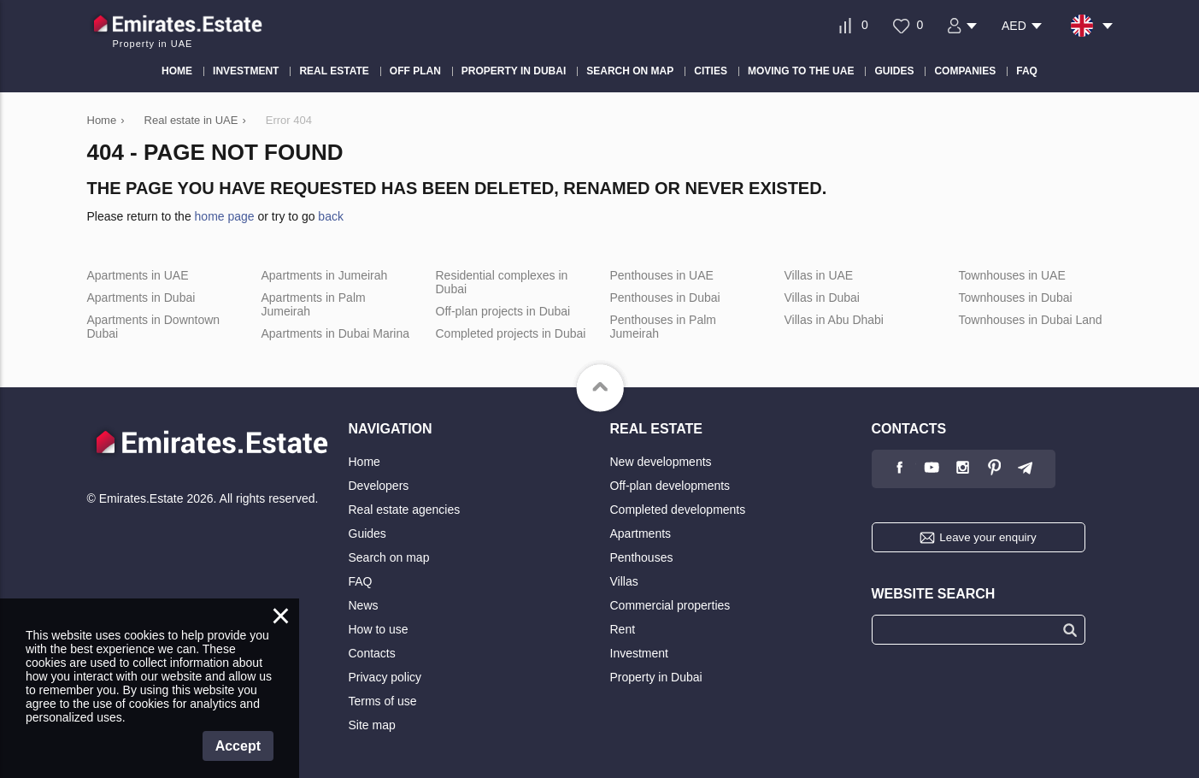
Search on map (389, 557)
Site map (372, 725)
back (331, 216)
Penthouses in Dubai (665, 297)
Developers (379, 485)
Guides (367, 533)
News (364, 605)
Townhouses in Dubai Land (1030, 320)
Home (364, 462)
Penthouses (641, 557)
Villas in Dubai (822, 297)
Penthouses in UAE (662, 275)
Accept (238, 746)
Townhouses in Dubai (1016, 297)
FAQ (361, 581)
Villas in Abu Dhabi (834, 320)
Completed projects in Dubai (511, 333)
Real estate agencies (405, 509)
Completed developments (678, 509)
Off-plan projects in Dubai (503, 311)
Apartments (641, 533)
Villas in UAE (819, 275)
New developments (661, 462)
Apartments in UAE (138, 275)
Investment (639, 653)
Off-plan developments (670, 485)
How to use (378, 629)
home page (225, 216)
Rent (623, 629)
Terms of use (383, 701)
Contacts (372, 653)
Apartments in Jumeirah (325, 275)
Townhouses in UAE (1012, 275)
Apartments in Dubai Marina (336, 333)
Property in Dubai (656, 677)
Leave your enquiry (987, 537)
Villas (624, 581)
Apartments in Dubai (141, 297)
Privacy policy (385, 677)
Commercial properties (670, 605)
